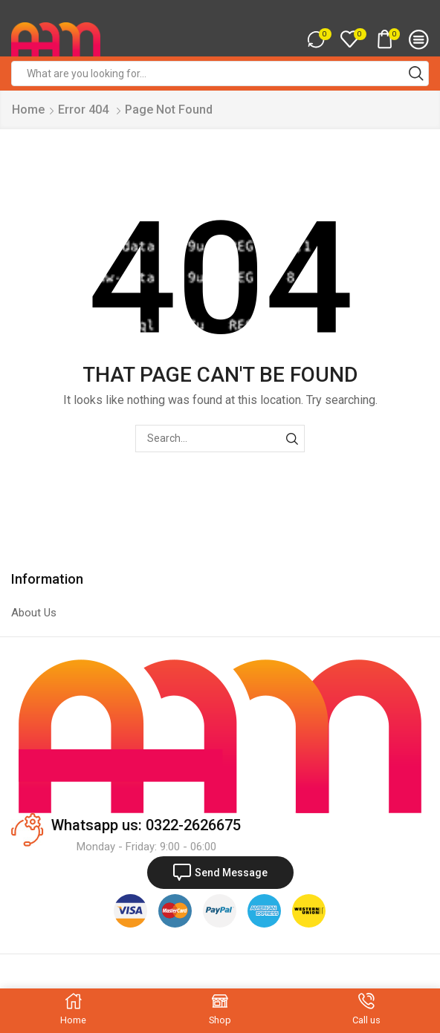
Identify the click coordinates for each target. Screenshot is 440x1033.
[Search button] (416, 73)
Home (28, 109)
